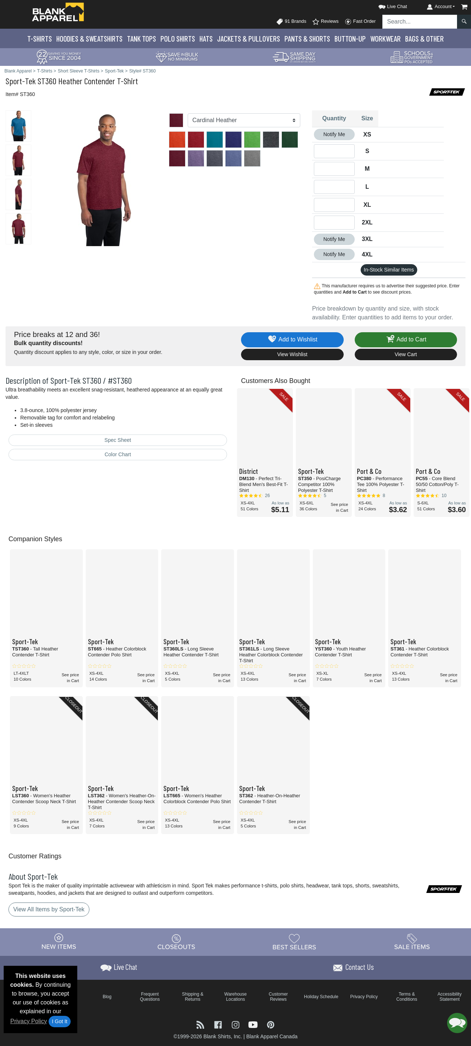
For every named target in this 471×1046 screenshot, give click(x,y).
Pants (307, 38)
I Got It (59, 1021)
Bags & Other (424, 38)
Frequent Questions (150, 997)
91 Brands (291, 21)
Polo (177, 38)
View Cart (406, 354)
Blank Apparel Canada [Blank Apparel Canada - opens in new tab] (271, 1036)
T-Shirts (39, 38)
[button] (386, 5)
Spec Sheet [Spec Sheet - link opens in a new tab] (118, 440)
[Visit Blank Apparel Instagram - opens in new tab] (236, 1024)
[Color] (244, 120)
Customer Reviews (278, 997)
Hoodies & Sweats (89, 38)
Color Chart (118, 454)
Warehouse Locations (235, 997)
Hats (206, 38)
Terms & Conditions (406, 997)
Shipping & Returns (192, 997)
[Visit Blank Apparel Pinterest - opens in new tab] (271, 1024)
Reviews (325, 21)
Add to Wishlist (292, 340)
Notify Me (334, 134)
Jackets (248, 38)
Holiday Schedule (321, 996)
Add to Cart (405, 340)
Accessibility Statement (449, 997)
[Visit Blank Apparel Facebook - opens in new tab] (219, 1024)
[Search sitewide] (419, 22)
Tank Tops (141, 38)
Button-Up (350, 38)
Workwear (385, 38)
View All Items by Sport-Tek (49, 909)
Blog (107, 996)
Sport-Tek (21, 80)
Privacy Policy (28, 1021)
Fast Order (360, 21)
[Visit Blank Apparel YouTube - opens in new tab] (254, 1024)
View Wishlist (292, 354)
